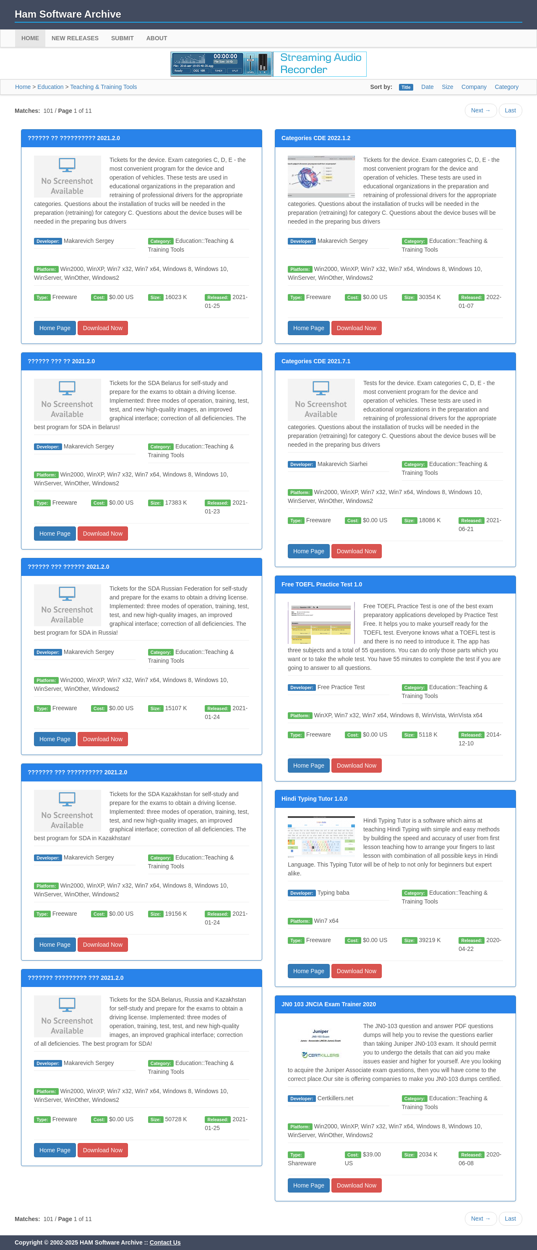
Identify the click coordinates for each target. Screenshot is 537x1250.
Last (510, 110)
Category (507, 86)
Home (30, 38)
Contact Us (165, 1242)
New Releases (75, 38)
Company (474, 86)
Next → (481, 110)
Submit (122, 38)
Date (427, 86)
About (156, 38)
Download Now (103, 328)
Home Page (54, 328)
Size (447, 86)
